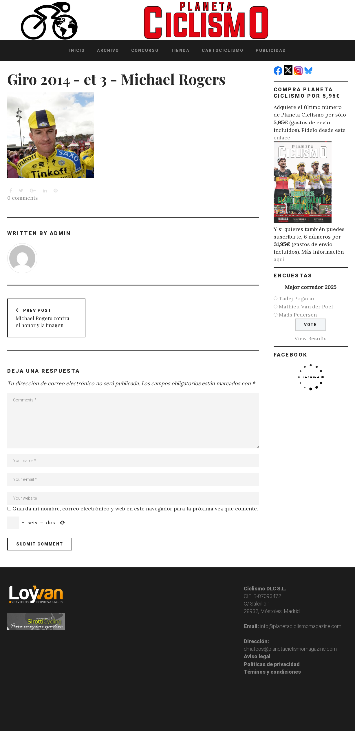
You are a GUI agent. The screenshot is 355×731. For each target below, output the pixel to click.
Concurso (145, 50)
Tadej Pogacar (297, 298)
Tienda (180, 50)
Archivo (108, 50)
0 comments (22, 197)
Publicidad (271, 50)
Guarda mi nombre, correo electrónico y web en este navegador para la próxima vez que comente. (135, 508)
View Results (310, 338)
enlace (282, 137)
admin (60, 233)
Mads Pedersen (298, 314)
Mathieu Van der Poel (306, 306)
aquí (279, 259)
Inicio (77, 50)
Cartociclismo (223, 50)
